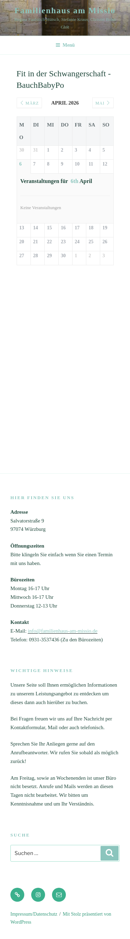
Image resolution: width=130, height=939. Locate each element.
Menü (65, 45)
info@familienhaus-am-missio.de (62, 631)
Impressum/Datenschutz (33, 914)
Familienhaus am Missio (65, 10)
